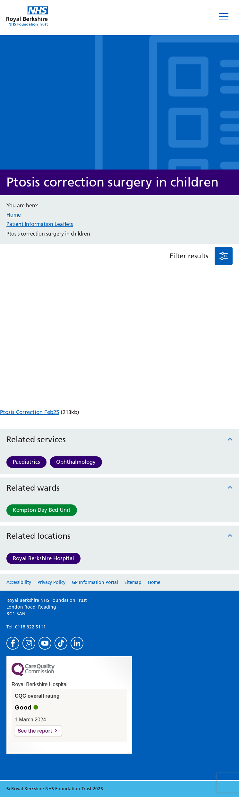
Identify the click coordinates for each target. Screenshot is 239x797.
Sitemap (132, 582)
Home (13, 215)
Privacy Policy (51, 582)
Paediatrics (26, 462)
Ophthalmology (76, 462)
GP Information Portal (95, 582)
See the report (35, 731)
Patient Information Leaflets (39, 224)
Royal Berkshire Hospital (43, 558)
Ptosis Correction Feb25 (29, 412)
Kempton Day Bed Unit (42, 510)
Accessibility (18, 582)
